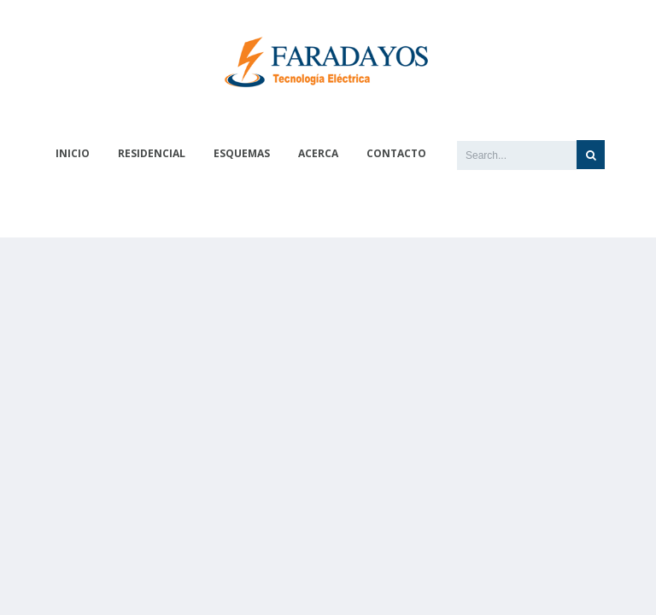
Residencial (151, 153)
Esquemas (242, 153)
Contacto (396, 153)
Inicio (73, 153)
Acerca (318, 153)
